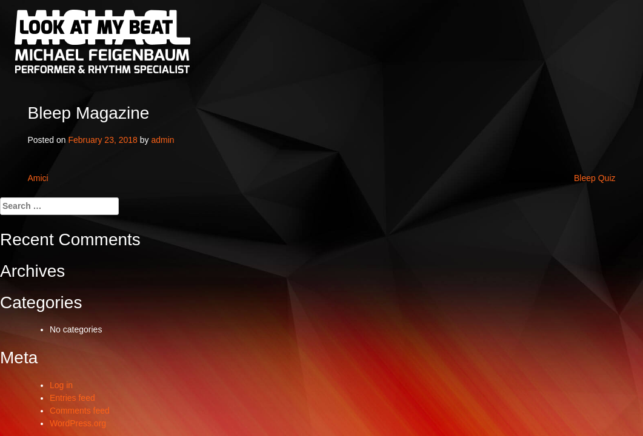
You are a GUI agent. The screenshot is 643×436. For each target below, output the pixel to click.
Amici (38, 178)
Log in (61, 385)
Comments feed (80, 410)
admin (162, 140)
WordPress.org (78, 423)
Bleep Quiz (594, 178)
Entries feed (72, 398)
